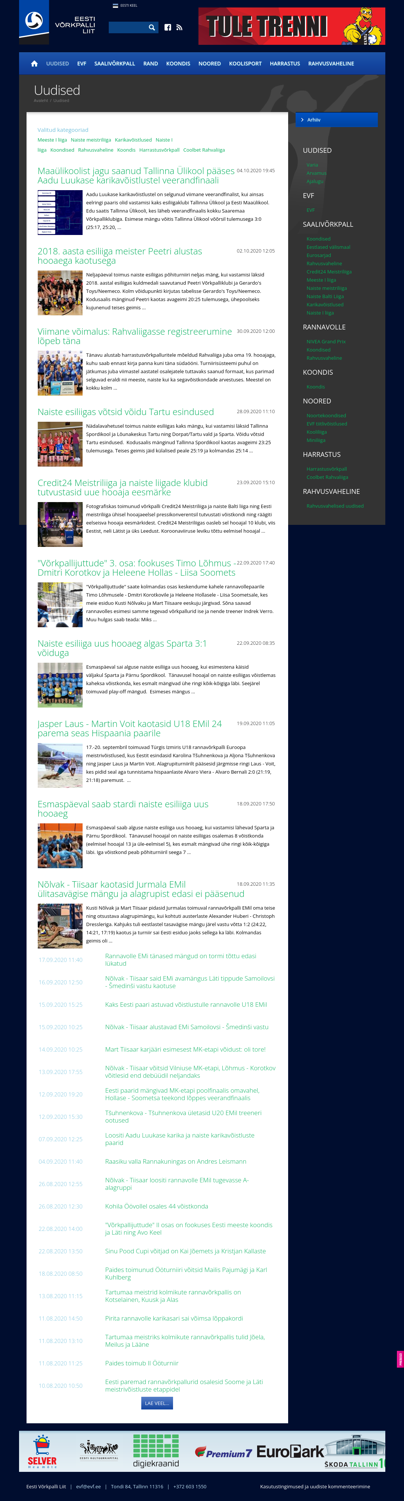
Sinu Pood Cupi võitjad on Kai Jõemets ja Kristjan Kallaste (186, 1251)
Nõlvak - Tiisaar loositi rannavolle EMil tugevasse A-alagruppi (177, 1184)
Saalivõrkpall (115, 63)
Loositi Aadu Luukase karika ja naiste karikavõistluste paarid (180, 1139)
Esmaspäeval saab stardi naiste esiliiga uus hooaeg (123, 808)
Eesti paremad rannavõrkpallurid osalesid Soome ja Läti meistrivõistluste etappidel (184, 1385)
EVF (81, 63)
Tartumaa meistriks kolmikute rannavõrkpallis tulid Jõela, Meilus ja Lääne (185, 1341)
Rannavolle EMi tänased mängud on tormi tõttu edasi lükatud (180, 959)
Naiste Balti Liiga (325, 296)
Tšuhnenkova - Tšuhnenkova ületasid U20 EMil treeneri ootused (183, 1116)
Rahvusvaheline (331, 63)
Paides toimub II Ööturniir (143, 1363)
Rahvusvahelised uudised (335, 505)
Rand (150, 63)
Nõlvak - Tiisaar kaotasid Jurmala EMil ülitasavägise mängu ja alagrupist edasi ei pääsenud (142, 889)
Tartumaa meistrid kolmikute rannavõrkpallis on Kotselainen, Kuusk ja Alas (173, 1296)
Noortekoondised (326, 415)
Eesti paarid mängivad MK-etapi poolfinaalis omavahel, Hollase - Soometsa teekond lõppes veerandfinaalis (182, 1094)
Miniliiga (316, 440)
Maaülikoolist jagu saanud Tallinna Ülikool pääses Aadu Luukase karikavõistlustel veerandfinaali (136, 175)
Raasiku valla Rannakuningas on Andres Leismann (176, 1161)
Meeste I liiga (52, 139)
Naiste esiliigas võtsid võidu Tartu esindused (127, 411)
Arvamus (317, 173)
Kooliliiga (317, 431)
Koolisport (245, 63)
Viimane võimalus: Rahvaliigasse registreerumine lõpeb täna (135, 336)
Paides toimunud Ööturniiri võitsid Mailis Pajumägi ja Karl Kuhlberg (186, 1273)
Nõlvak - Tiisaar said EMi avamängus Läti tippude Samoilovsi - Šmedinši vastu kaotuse (190, 982)
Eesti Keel (129, 5)
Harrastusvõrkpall (159, 149)
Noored (209, 63)
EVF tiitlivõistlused (327, 423)
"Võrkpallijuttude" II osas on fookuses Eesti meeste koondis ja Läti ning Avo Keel (189, 1228)
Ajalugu (315, 181)
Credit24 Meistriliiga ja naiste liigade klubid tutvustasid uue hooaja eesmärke (123, 487)
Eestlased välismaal (329, 247)
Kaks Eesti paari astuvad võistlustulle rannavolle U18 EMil (187, 1004)
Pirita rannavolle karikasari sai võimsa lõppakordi (175, 1318)
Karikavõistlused (133, 139)
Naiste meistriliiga (91, 139)
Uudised (57, 63)
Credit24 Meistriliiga (329, 271)
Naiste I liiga (320, 312)
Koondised (62, 149)
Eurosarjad (319, 255)
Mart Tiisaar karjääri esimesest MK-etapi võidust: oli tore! (186, 1049)
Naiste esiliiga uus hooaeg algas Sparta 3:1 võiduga (123, 648)
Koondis (178, 63)
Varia (312, 164)
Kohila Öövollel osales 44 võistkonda (157, 1206)
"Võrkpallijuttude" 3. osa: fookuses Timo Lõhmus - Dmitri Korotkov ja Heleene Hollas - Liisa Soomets (138, 567)
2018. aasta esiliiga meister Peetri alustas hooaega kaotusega (120, 255)
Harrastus (285, 63)
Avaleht (41, 100)
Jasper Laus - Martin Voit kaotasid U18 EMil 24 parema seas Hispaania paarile (130, 728)
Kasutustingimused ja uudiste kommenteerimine (315, 1486)
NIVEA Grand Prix (326, 341)
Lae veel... (157, 1403)
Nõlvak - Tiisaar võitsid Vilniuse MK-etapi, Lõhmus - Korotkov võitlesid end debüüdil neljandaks (190, 1072)
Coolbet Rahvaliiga (204, 149)
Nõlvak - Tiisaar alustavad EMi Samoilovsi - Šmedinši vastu (188, 1026)
